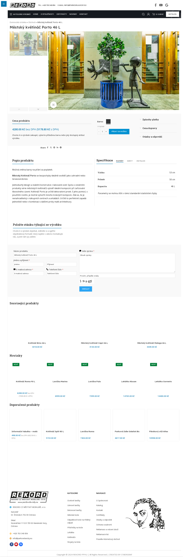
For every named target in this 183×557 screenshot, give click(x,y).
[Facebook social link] (155, 5)
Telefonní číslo (56, 269)
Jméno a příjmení (22, 260)
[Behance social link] (166, 5)
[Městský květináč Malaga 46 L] (151, 406)
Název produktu (20, 251)
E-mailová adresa (24, 269)
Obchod (31, 22)
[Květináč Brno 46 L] (37, 406)
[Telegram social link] (61, 147)
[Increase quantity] (106, 131)
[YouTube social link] (161, 5)
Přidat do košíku (119, 131)
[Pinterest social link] (54, 147)
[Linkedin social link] (57, 147)
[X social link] (51, 147)
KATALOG (173, 14)
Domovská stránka (18, 22)
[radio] (108, 121)
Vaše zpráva (88, 251)
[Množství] (102, 131)
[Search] (142, 14)
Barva (100, 121)
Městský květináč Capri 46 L (94, 506)
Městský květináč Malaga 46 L (152, 506)
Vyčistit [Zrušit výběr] (101, 126)
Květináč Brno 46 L (37, 506)
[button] (19, 109)
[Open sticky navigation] (20, 14)
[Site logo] (22, 5)
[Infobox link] (175, 5)
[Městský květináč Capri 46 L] (94, 406)
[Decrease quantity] (99, 131)
